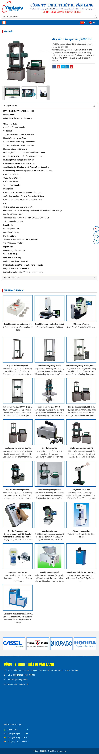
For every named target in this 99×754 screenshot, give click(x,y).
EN (94, 22)
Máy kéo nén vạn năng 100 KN (49, 365)
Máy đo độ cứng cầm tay (18, 572)
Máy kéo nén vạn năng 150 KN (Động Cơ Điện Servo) (81, 366)
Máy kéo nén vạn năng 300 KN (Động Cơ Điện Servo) (17, 407)
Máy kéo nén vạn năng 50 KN (17, 365)
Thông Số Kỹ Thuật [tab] (49, 106)
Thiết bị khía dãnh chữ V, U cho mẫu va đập (81, 573)
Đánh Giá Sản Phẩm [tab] (49, 278)
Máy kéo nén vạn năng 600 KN (49, 489)
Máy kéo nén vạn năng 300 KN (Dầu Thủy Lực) (18, 449)
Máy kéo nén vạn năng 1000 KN (81, 448)
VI (85, 22)
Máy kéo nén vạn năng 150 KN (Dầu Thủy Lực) (81, 407)
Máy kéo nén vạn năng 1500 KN (17, 489)
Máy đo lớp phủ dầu (49, 448)
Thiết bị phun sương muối (49, 572)
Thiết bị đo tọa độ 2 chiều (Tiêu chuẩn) (49, 324)
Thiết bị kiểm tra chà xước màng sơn (17, 324)
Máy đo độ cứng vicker (81, 531)
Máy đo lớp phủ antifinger (17, 531)
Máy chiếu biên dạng (81, 324)
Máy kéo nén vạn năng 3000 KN (49, 406)
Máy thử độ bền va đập (81, 489)
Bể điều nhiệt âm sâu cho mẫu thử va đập (18, 614)
